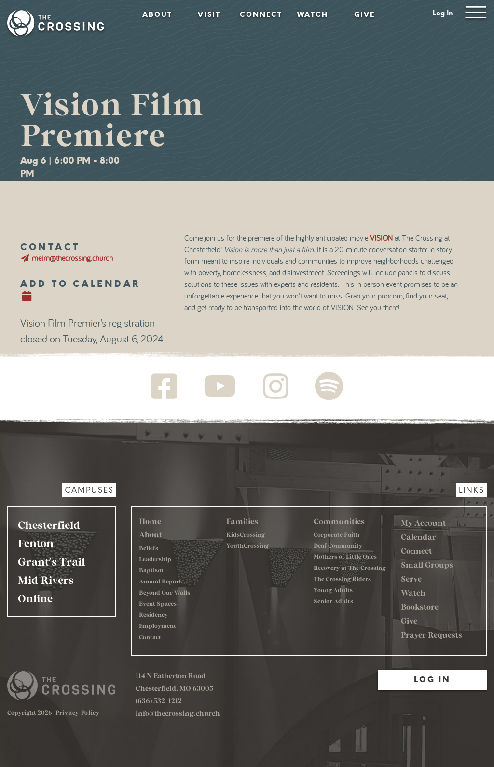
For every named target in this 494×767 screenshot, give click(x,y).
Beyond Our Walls (164, 592)
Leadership (155, 558)
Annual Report (160, 581)
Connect (261, 15)
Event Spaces (158, 603)
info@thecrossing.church (178, 713)
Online (35, 598)
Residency (153, 614)
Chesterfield (49, 524)
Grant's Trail (51, 561)
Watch (312, 15)
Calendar (418, 536)
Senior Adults (333, 600)
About (157, 15)
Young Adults (333, 589)
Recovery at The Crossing (349, 567)
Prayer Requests (431, 634)
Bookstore (420, 606)
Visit (209, 15)
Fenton (36, 543)
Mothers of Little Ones (345, 556)
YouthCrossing (247, 545)
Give (364, 15)
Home (150, 521)
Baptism (151, 570)
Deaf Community (338, 545)
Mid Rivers (46, 579)
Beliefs (148, 547)
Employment (157, 625)
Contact (150, 636)
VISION (381, 238)
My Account (423, 522)
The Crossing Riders (342, 578)
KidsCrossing (245, 534)
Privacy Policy (77, 712)
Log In (443, 13)
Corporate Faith (336, 534)
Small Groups (427, 564)
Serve (411, 578)
